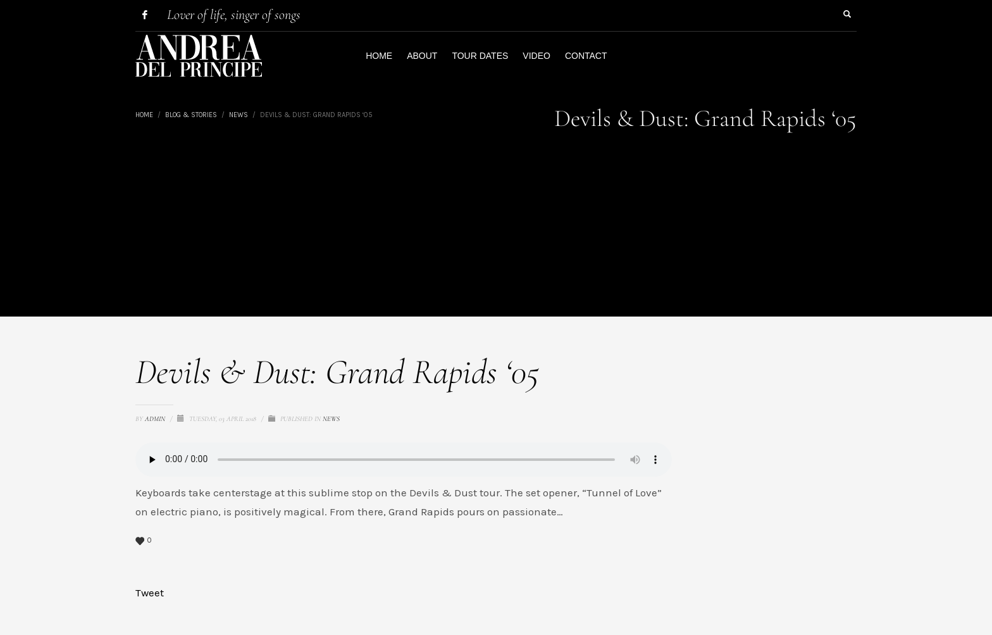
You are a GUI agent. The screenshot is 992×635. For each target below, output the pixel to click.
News (331, 419)
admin (156, 419)
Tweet (149, 592)
